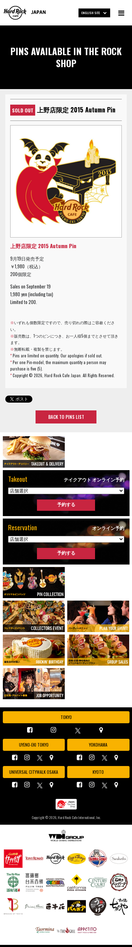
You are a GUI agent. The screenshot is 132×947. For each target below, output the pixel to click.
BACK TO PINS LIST (66, 416)
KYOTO (98, 772)
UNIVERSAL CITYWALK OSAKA (33, 772)
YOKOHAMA (98, 745)
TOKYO (66, 717)
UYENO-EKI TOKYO (34, 745)
